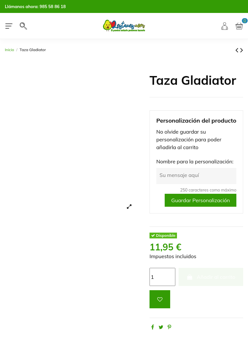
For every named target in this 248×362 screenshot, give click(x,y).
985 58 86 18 (53, 6)
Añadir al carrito (210, 277)
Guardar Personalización (200, 200)
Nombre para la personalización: (194, 161)
